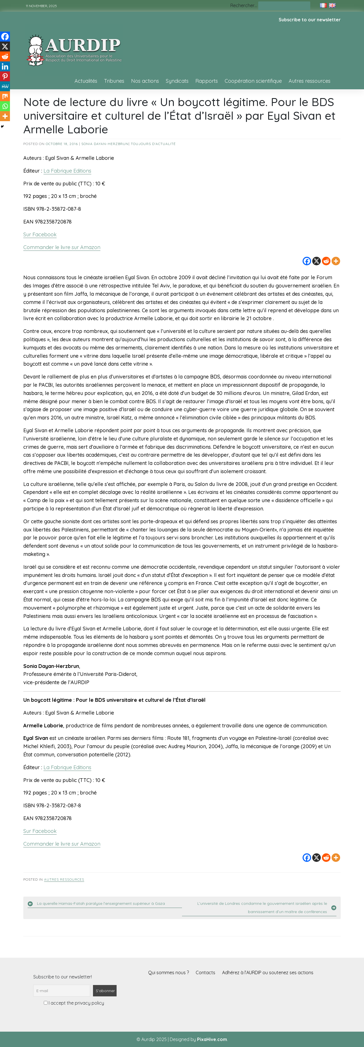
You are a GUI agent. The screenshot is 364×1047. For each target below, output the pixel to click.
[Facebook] (307, 261)
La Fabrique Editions (67, 170)
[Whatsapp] (5, 106)
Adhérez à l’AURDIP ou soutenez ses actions (267, 972)
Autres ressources (309, 81)
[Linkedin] (5, 66)
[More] (336, 261)
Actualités (86, 81)
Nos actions (145, 81)
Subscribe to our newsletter (310, 19)
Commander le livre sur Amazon (61, 247)
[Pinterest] (5, 76)
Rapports (206, 81)
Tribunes (114, 81)
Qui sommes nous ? (168, 972)
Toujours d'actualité (153, 144)
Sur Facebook (40, 234)
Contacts (205, 972)
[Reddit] (326, 261)
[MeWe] (5, 86)
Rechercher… (243, 5)
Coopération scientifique (253, 81)
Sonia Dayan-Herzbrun (105, 144)
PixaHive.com (212, 1039)
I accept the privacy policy (74, 1003)
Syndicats (177, 81)
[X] (316, 261)
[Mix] (5, 96)
